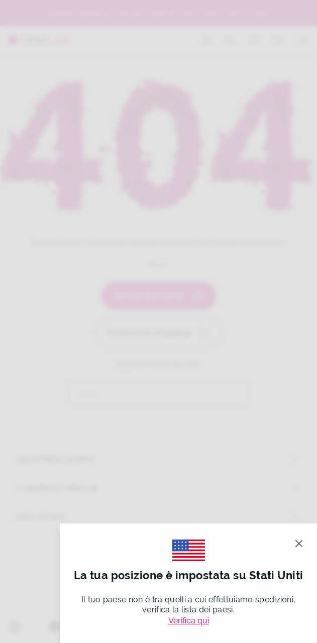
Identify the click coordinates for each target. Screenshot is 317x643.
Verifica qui (188, 620)
